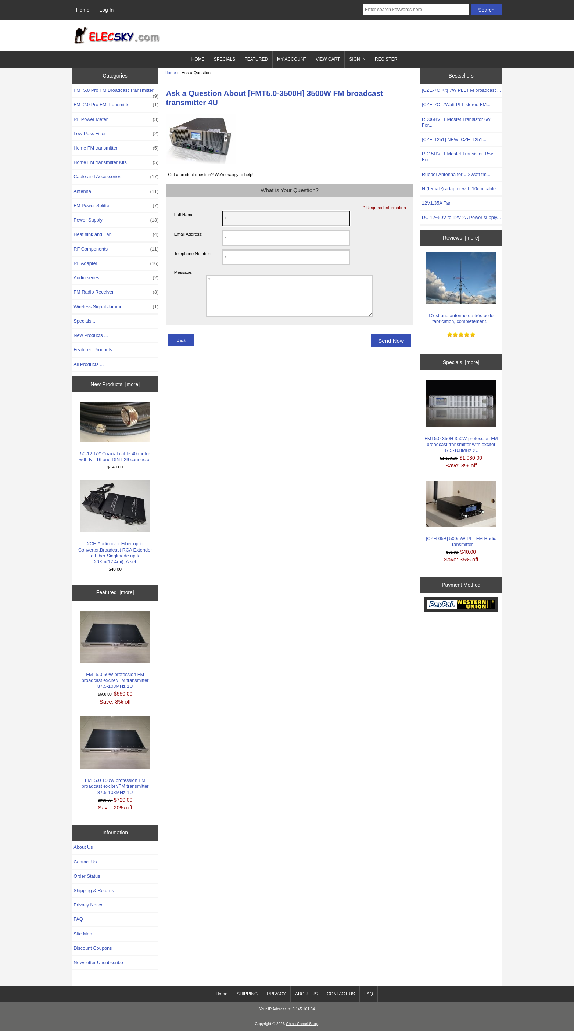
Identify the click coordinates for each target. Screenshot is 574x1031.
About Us (83, 847)
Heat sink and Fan (115, 234)
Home (82, 10)
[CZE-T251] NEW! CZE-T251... (454, 139)
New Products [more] (115, 384)
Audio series (115, 278)
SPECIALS (225, 59)
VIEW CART (328, 59)
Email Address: (188, 233)
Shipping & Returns (93, 890)
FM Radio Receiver (115, 292)
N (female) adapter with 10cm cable (459, 188)
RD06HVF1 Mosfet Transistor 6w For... (456, 122)
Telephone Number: (192, 253)
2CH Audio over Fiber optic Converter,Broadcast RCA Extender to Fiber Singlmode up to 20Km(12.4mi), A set (115, 522)
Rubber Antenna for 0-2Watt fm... (456, 174)
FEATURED (256, 59)
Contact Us (85, 862)
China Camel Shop (302, 1024)
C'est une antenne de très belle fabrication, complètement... (461, 288)
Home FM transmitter (115, 148)
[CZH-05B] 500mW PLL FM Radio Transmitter (461, 514)
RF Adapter (115, 263)
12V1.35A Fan (437, 203)
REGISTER (386, 59)
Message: (183, 272)
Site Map (82, 934)
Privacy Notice (88, 905)
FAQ (78, 919)
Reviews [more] (461, 238)
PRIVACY (276, 993)
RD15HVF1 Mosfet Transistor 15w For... (457, 156)
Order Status (86, 876)
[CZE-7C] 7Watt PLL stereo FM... (456, 104)
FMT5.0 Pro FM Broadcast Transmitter (115, 92)
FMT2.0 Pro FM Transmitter (115, 105)
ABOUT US (306, 993)
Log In (107, 10)
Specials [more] (461, 362)
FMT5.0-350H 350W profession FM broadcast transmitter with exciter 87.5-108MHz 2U (461, 416)
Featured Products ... (95, 349)
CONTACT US (341, 993)
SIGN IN (357, 59)
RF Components (115, 249)
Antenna (115, 191)
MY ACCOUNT (291, 59)
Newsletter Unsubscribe (98, 962)
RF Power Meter (115, 119)
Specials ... (84, 321)
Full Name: (184, 214)
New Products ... (90, 335)
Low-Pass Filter (115, 134)
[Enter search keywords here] (416, 9)
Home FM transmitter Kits (115, 162)
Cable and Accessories (115, 177)
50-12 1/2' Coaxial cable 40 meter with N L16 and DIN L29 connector (115, 432)
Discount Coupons (92, 948)
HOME (198, 59)
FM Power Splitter (115, 206)
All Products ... (88, 364)
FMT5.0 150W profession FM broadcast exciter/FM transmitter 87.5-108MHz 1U (115, 755)
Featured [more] (115, 592)
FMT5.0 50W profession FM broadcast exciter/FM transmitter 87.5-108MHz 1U (115, 650)
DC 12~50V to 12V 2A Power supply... (461, 217)
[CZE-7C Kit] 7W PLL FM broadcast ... (461, 90)
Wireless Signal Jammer (115, 307)
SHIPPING (247, 993)
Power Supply (115, 220)
